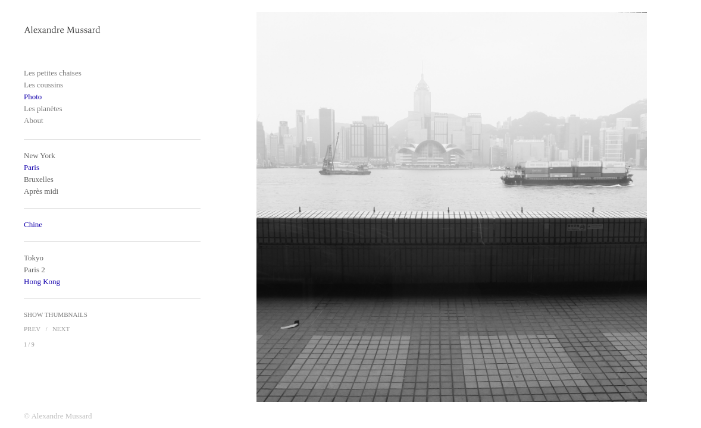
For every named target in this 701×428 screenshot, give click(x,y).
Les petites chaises (53, 73)
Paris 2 (34, 269)
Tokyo (33, 258)
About (33, 120)
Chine (33, 224)
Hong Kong (42, 281)
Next (61, 328)
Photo (33, 96)
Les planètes (43, 108)
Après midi (41, 191)
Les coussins (43, 85)
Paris (31, 167)
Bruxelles (39, 179)
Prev (32, 328)
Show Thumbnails (55, 314)
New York (39, 155)
